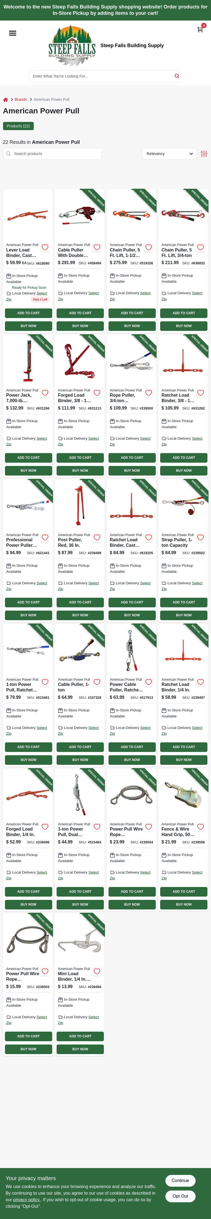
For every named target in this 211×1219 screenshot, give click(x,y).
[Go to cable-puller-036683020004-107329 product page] (80, 695)
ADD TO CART (28, 313)
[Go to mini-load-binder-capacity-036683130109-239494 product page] (80, 984)
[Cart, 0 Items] (200, 29)
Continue (180, 1180)
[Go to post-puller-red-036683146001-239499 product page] (80, 550)
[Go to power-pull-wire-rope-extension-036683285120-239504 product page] (132, 840)
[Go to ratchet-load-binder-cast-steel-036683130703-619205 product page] (132, 550)
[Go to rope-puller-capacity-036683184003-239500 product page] (132, 406)
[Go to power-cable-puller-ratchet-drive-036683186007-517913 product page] (132, 695)
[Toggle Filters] (204, 154)
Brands (21, 99)
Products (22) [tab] (18, 126)
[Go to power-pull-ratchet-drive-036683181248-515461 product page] (28, 695)
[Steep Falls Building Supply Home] (72, 45)
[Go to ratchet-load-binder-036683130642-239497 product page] (183, 695)
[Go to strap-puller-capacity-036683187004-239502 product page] (183, 550)
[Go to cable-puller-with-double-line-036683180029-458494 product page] (80, 261)
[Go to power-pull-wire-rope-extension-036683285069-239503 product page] (28, 984)
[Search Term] (105, 76)
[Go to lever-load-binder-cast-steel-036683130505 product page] (28, 261)
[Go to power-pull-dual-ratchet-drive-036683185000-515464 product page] (80, 840)
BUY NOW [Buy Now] (28, 326)
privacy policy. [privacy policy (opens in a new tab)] (26, 1199)
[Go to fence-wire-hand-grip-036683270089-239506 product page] (183, 840)
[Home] (5, 99)
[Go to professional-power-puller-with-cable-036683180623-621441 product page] (28, 550)
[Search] (177, 75)
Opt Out (180, 1196)
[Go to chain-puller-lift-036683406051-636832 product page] (183, 261)
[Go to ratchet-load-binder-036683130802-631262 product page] (183, 406)
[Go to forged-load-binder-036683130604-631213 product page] (80, 406)
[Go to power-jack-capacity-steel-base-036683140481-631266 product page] (28, 406)
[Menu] (12, 33)
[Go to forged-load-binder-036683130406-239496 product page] (28, 840)
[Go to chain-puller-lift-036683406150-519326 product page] (132, 261)
